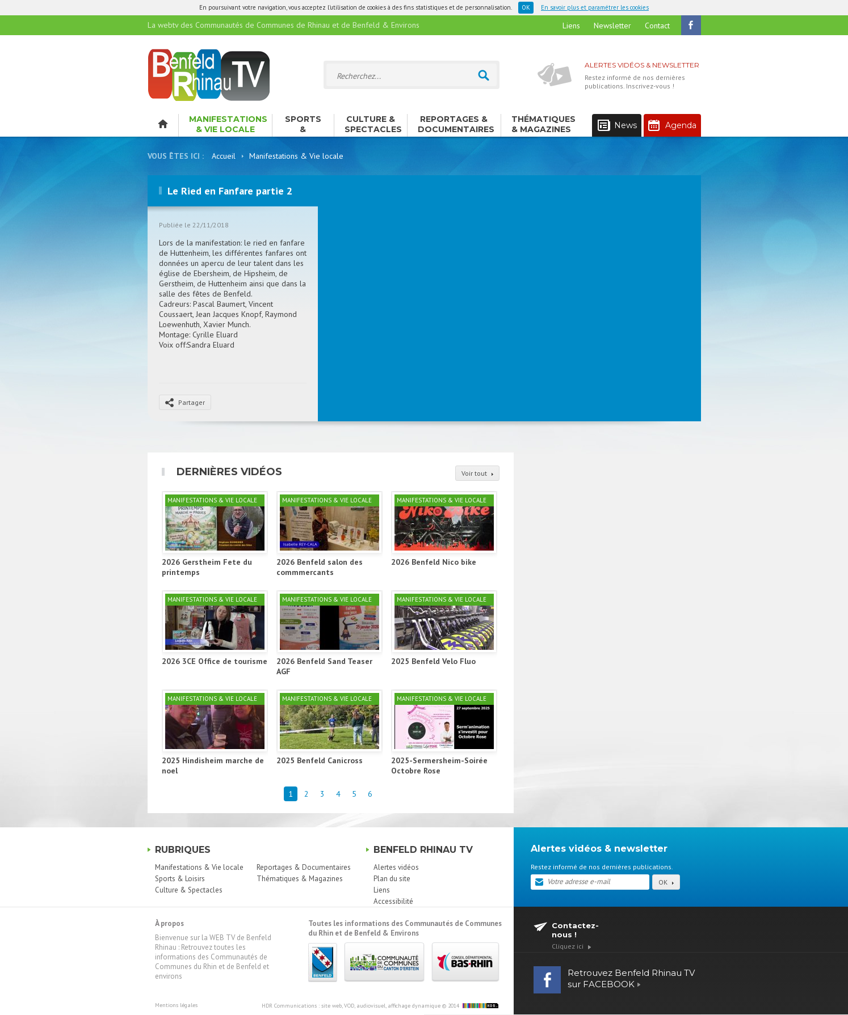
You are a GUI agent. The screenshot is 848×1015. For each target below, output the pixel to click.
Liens (571, 25)
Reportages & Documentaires (456, 124)
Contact (657, 25)
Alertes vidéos (396, 867)
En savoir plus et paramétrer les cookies (595, 7)
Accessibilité (393, 901)
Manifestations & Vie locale (228, 124)
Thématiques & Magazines (543, 124)
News (617, 126)
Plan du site (391, 878)
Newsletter (612, 25)
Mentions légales (176, 1005)
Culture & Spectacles (373, 124)
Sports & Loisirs (303, 125)
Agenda (672, 125)
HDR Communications (351, 1005)
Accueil (224, 156)
